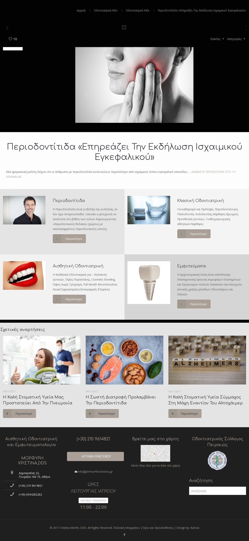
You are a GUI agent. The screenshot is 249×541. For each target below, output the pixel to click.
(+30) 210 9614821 (31, 485)
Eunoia (194, 528)
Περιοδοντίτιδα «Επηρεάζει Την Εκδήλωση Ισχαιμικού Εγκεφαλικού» (202, 10)
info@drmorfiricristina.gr (95, 471)
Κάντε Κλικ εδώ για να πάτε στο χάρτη (155, 465)
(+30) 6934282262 (30, 494)
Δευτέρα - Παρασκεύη (93, 500)
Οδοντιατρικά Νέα (105, 10)
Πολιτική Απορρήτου (126, 528)
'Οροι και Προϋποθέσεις (157, 528)
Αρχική (81, 10)
